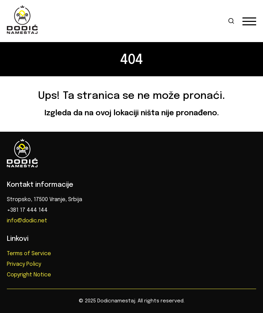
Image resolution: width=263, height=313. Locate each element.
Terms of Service (29, 254)
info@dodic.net (27, 221)
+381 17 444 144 (27, 210)
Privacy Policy (24, 264)
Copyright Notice (29, 275)
